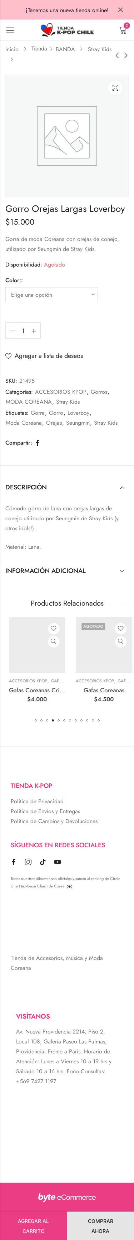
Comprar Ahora (100, 1226)
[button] (36, 720)
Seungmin (78, 423)
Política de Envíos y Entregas (45, 811)
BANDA (65, 49)
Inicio (12, 49)
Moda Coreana (24, 423)
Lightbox (115, 87)
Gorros (99, 392)
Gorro (56, 413)
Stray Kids (99, 49)
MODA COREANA (29, 402)
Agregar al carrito (33, 1226)
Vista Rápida (30, 642)
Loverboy (78, 413)
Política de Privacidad (37, 801)
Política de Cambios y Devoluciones (54, 821)
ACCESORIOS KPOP (60, 392)
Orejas (54, 423)
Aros (33, 681)
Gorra (38, 413)
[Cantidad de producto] (23, 330)
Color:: (14, 280)
